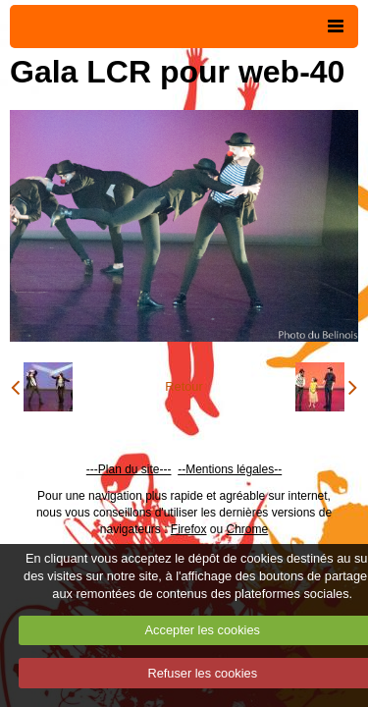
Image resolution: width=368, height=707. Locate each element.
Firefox (189, 529)
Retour (183, 386)
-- (181, 469)
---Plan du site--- (129, 469)
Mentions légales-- (233, 469)
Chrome (248, 529)
